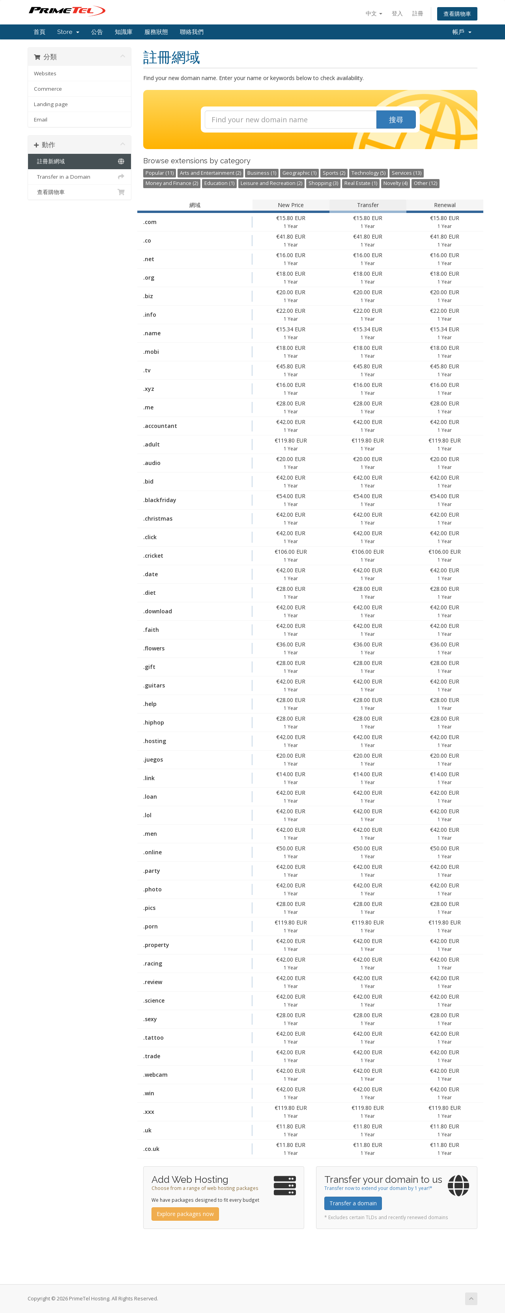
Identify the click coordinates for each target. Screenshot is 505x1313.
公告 (97, 31)
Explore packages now (185, 1214)
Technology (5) (368, 173)
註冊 (417, 13)
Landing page (51, 104)
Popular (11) (160, 173)
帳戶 (462, 31)
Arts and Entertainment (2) (210, 173)
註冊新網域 (79, 161)
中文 (374, 13)
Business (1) (261, 173)
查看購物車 (457, 13)
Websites (45, 73)
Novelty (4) (395, 183)
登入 (397, 13)
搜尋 (396, 119)
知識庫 (124, 31)
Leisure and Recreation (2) (271, 183)
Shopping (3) (323, 183)
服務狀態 (156, 31)
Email (40, 119)
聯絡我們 (192, 31)
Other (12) (425, 183)
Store (68, 31)
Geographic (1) (299, 173)
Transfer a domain (353, 1203)
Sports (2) (334, 173)
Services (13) (406, 173)
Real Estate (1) (360, 183)
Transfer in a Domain (79, 176)
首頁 (39, 31)
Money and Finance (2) (172, 183)
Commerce (48, 88)
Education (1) (219, 183)
